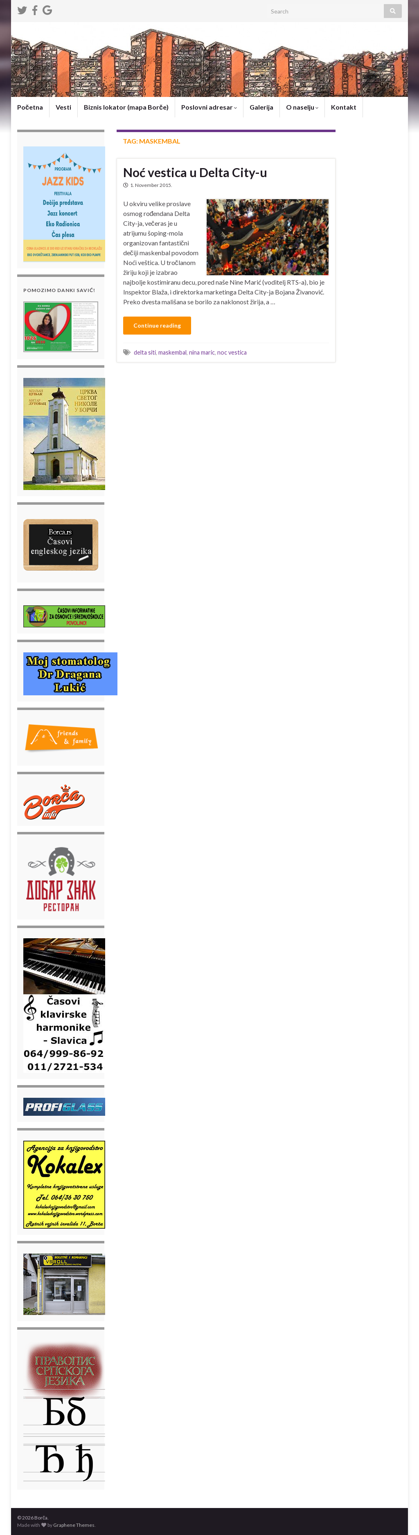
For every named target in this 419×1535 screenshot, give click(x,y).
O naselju (302, 107)
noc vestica (232, 352)
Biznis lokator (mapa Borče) (126, 107)
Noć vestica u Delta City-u (195, 172)
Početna (30, 107)
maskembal (172, 352)
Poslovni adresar (209, 107)
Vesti (63, 107)
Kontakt (343, 107)
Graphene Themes (74, 1525)
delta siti (145, 352)
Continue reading (157, 325)
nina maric (202, 352)
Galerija (261, 107)
